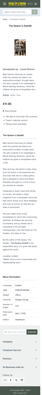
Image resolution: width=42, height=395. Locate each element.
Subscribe (32, 332)
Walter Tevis (15, 95)
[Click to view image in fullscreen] (20, 47)
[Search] (34, 12)
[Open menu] (5, 4)
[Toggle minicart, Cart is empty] (35, 4)
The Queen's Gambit (17, 19)
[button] (20, 341)
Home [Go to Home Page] (5, 19)
